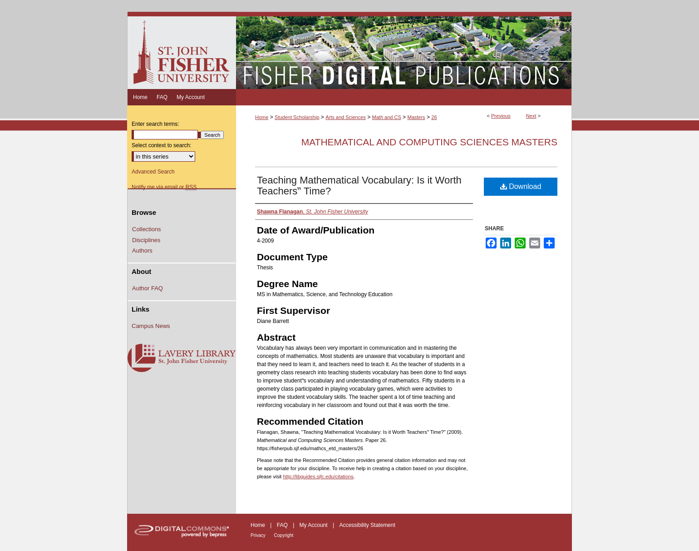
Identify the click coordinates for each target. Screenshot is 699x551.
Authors (142, 250)
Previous (501, 116)
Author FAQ (147, 288)
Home (261, 117)
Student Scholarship (297, 117)
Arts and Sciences (345, 117)
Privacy (259, 535)
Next (531, 116)
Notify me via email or (164, 187)
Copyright (284, 535)
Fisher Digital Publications (403, 50)
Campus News (151, 326)
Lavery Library (182, 358)
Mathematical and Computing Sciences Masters (429, 142)
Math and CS (386, 117)
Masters (416, 117)
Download (520, 186)
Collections (146, 229)
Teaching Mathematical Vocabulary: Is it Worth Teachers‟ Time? (359, 185)
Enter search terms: (155, 124)
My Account (314, 525)
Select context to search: (161, 145)
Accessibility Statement (367, 525)
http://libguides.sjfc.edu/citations (318, 476)
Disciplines (146, 240)
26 (434, 117)
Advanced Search (153, 172)
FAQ (283, 525)
